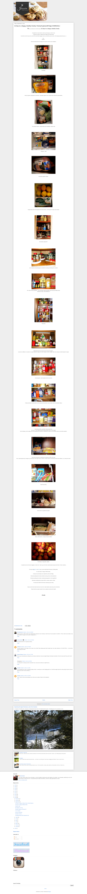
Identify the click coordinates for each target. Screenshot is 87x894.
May (16, 820)
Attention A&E (17, 806)
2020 (15, 786)
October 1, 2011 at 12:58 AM (28, 632)
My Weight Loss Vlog (19, 807)
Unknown (19, 646)
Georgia (18, 675)
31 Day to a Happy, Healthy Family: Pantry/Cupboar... (24, 803)
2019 (15, 788)
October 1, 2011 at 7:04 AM (26, 646)
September (17, 801)
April (16, 821)
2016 (15, 792)
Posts (15, 837)
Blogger (49, 891)
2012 (15, 795)
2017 (15, 791)
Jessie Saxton (22, 775)
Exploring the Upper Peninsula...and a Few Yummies (25, 706)
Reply (18, 636)
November (17, 798)
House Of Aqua (20, 654)
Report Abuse (16, 831)
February (17, 824)
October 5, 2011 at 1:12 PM (25, 667)
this (34, 569)
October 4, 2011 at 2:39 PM (27, 661)
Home (43, 700)
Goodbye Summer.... (18, 813)
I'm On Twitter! (17, 810)
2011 (15, 797)
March (16, 823)
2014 (15, 794)
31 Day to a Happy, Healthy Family (21, 804)
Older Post (70, 700)
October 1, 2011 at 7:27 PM (28, 654)
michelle (18, 667)
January (16, 826)
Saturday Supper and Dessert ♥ (20, 809)
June (16, 818)
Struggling (21, 758)
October (16, 800)
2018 (15, 789)
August (16, 817)
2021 (15, 785)
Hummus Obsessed (18, 812)
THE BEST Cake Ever (23, 752)
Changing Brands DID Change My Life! (22, 815)
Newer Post (16, 700)
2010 (15, 828)
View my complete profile (22, 780)
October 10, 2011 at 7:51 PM (26, 675)
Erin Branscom (20, 632)
